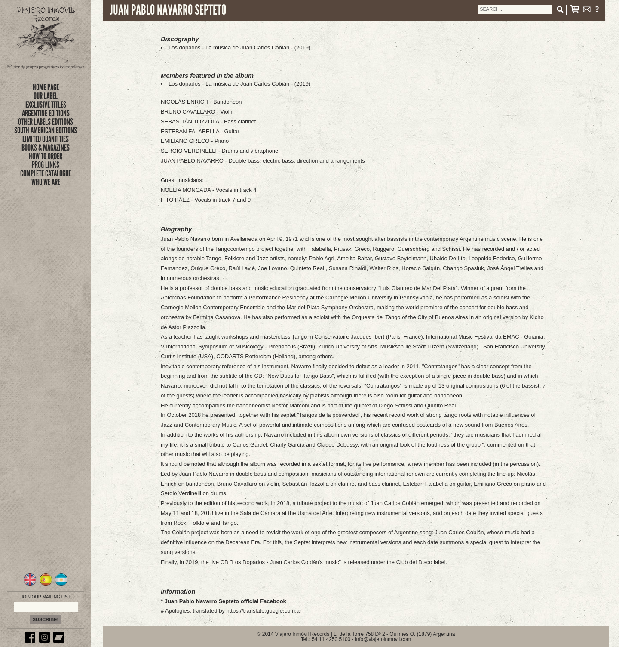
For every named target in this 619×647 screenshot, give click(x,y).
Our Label (46, 96)
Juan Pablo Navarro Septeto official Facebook (225, 601)
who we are (45, 182)
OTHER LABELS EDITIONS (45, 122)
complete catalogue (45, 173)
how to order (45, 156)
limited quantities (45, 139)
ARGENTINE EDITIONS (46, 113)
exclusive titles (45, 104)
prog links (45, 165)
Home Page (46, 87)
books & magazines (45, 147)
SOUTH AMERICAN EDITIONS (45, 130)
